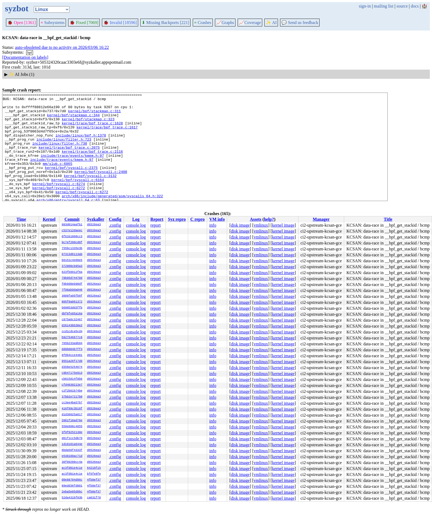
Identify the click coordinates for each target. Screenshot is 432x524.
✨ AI (271, 22)
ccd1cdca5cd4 (72, 332)
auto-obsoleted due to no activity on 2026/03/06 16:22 (62, 47)
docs (414, 6)
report (155, 225)
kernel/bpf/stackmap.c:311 (94, 115)
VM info (217, 219)
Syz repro (177, 219)
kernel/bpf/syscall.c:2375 (71, 183)
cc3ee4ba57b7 (72, 403)
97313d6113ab (72, 254)
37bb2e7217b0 (72, 397)
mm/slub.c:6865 (57, 178)
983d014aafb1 (72, 225)
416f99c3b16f (72, 409)
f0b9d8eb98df (72, 284)
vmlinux (261, 225)
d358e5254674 (72, 367)
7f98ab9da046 (72, 290)
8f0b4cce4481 (72, 355)
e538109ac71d (72, 456)
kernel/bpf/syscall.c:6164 (77, 197)
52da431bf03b (72, 498)
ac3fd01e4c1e (72, 468)
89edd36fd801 (72, 486)
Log (135, 219)
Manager (321, 219)
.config (115, 225)
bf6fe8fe (94, 474)
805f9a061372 (72, 302)
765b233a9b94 (72, 343)
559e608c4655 (72, 426)
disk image (240, 225)
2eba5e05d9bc (72, 492)
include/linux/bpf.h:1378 (80, 144)
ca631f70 (94, 498)
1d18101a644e (72, 444)
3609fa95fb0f (72, 296)
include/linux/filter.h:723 (63, 149)
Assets (255, 219)
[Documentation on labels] (25, 57)
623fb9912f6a (72, 272)
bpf (29, 52)
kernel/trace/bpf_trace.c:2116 (92, 163)
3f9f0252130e (72, 432)
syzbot (16, 8)
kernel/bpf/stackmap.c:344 (73, 119)
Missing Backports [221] (165, 22)
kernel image (283, 225)
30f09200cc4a (72, 462)
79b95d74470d (72, 278)
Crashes (202, 22)
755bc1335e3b (72, 248)
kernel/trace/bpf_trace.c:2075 (69, 158)
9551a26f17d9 (72, 361)
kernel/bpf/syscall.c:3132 (90, 192)
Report (156, 219)
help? (269, 219)
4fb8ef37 (94, 480)
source (402, 6)
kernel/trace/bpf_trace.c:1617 (107, 134)
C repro (197, 219)
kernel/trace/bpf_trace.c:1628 (92, 129)
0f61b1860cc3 (72, 237)
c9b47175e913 (72, 373)
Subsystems (53, 22)
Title (388, 219)
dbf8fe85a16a (72, 314)
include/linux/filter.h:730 (59, 153)
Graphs (225, 22)
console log (136, 225)
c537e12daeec (72, 231)
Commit (71, 219)
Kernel (49, 219)
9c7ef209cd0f (72, 242)
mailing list (383, 6)
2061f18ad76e (72, 421)
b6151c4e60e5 (72, 260)
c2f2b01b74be (72, 391)
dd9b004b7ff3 (72, 349)
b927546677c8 (72, 337)
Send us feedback (299, 22)
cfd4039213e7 (72, 385)
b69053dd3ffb (72, 308)
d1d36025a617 (72, 415)
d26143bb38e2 (72, 326)
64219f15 (94, 468)
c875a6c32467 (72, 320)
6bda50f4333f (72, 450)
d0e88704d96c (72, 480)
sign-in (365, 6)
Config (115, 219)
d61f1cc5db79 (72, 438)
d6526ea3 (94, 225)
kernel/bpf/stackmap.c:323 (88, 124)
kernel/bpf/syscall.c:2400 (100, 187)
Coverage (250, 22)
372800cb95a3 (72, 266)
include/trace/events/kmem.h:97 (72, 168)
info (212, 225)
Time (21, 219)
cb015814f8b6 (72, 379)
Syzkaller (95, 219)
